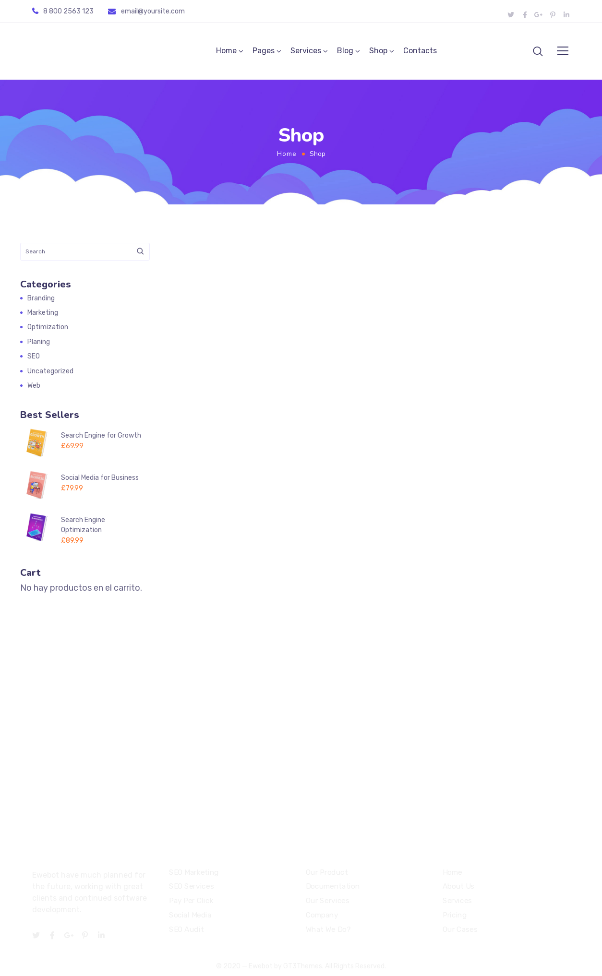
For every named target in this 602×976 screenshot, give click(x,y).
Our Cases (460, 929)
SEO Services (191, 886)
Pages (264, 51)
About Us (458, 886)
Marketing (42, 313)
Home (226, 51)
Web (33, 386)
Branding (41, 299)
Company (322, 915)
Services (305, 51)
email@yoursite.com (153, 11)
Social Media (190, 915)
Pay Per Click (191, 901)
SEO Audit (186, 929)
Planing (38, 342)
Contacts (420, 51)
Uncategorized (50, 372)
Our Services (327, 901)
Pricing (455, 915)
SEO (33, 357)
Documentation (333, 886)
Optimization (47, 328)
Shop (378, 51)
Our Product (327, 872)
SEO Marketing (194, 872)
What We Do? (328, 929)
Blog (345, 51)
